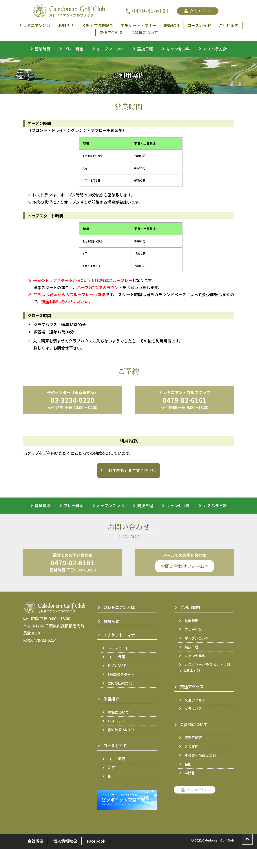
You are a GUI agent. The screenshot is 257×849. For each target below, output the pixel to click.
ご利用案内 (229, 25)
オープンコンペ (110, 49)
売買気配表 (193, 737)
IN (109, 776)
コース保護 (116, 656)
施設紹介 (172, 25)
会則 (187, 764)
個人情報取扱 (65, 841)
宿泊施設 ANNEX (121, 729)
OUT (111, 767)
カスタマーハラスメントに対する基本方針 (204, 667)
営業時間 (42, 49)
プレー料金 (73, 49)
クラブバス (193, 708)
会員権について (144, 32)
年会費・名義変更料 (200, 755)
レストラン (116, 720)
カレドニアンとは (34, 25)
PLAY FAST (117, 665)
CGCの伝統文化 (120, 683)
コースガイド (199, 25)
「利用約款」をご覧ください (130, 470)
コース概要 (116, 758)
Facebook (96, 841)
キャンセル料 (178, 49)
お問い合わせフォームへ (184, 566)
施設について (118, 712)
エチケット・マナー (138, 25)
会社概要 (35, 841)
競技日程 (145, 49)
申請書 (189, 772)
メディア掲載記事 (97, 25)
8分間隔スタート (121, 674)
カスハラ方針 (215, 49)
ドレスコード (118, 648)
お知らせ (66, 25)
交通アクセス (111, 32)
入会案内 (191, 746)
